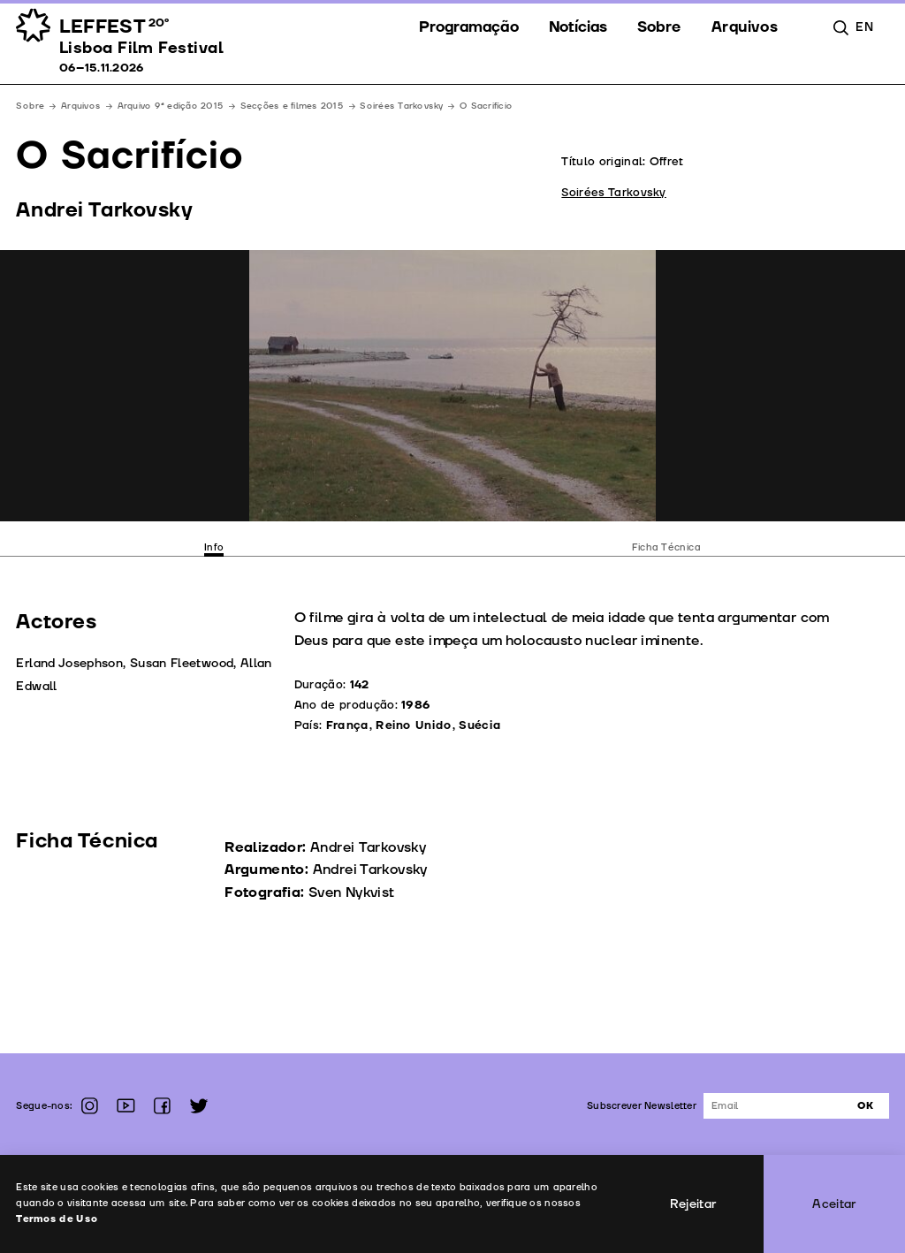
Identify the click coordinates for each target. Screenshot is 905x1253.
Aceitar (834, 1204)
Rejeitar (693, 1204)
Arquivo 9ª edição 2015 (171, 106)
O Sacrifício (486, 106)
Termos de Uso (57, 1219)
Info (214, 547)
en (864, 27)
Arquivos (81, 106)
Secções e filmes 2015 (292, 106)
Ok (865, 1106)
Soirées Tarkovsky (401, 106)
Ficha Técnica (666, 547)
